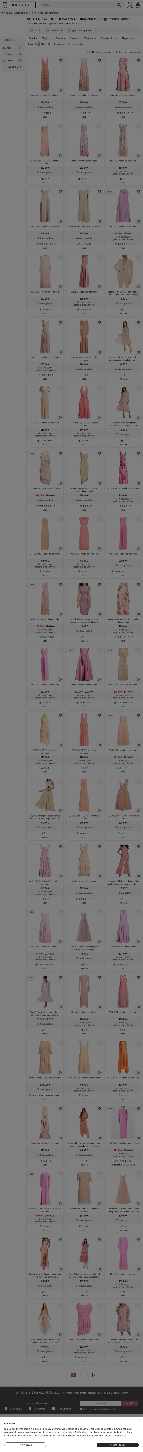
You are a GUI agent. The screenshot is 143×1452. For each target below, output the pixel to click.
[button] (140, 1420)
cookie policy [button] (67, 1432)
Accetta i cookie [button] (118, 1445)
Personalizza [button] (25, 1445)
